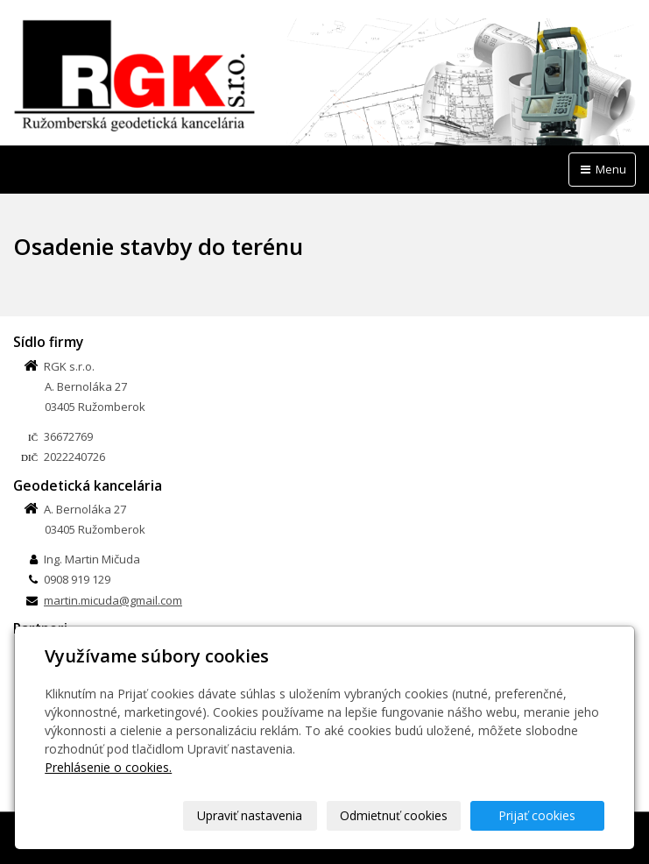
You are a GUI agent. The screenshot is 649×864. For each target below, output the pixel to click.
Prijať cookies (536, 815)
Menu (602, 169)
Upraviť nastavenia (249, 815)
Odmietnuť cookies (394, 815)
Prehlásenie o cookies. (108, 767)
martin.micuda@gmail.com (113, 600)
